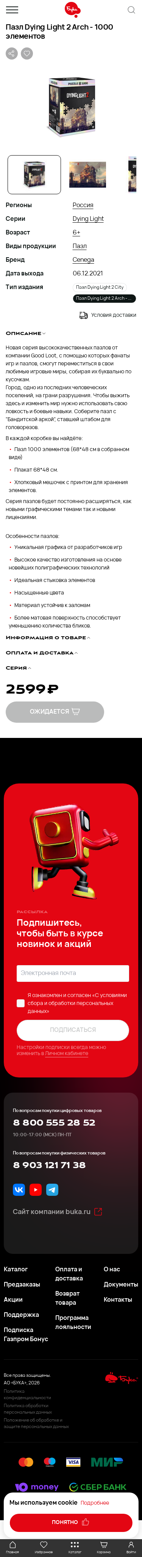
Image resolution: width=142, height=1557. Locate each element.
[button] (71, 107)
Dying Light (88, 219)
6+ (76, 233)
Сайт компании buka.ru (58, 1211)
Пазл (80, 247)
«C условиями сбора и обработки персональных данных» (77, 1003)
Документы (121, 1285)
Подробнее (95, 1503)
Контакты (118, 1300)
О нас (112, 1270)
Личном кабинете (66, 1054)
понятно (71, 1522)
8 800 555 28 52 (54, 1123)
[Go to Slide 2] (87, 174)
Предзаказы (22, 1285)
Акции (13, 1300)
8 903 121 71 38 (49, 1165)
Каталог (16, 1270)
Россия (83, 206)
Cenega (83, 260)
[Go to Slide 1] (34, 174)
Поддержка (21, 1315)
